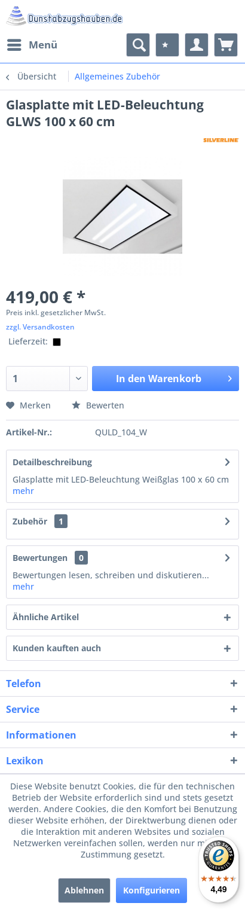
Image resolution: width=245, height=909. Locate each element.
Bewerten (98, 405)
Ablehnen (84, 890)
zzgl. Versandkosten (40, 327)
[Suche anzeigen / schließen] (138, 45)
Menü (32, 43)
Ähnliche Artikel (46, 617)
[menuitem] (31, 45)
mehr (23, 490)
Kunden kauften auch (57, 648)
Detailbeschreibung (52, 462)
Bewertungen (40, 557)
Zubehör (40, 521)
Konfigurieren (151, 890)
